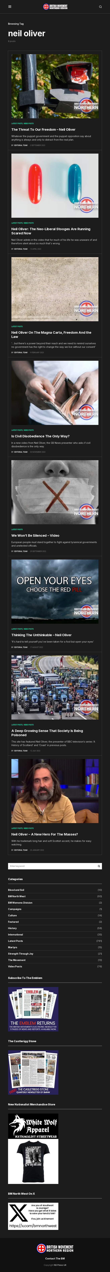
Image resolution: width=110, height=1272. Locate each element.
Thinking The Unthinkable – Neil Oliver (41, 635)
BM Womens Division (20, 902)
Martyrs (12, 947)
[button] (10, 7)
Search (99, 866)
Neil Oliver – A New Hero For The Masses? (44, 834)
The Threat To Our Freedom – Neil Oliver (43, 130)
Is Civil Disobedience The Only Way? (40, 436)
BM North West (16, 896)
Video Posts (29, 123)
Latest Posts (17, 123)
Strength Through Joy (20, 953)
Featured (13, 921)
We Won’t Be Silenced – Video (35, 535)
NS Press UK (60, 1265)
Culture (12, 915)
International (15, 934)
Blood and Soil (16, 889)
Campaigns (14, 909)
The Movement (16, 960)
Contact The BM (55, 1258)
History (12, 928)
